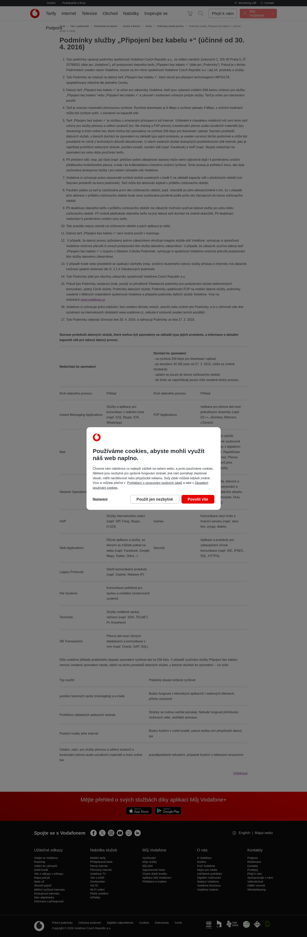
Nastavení (100, 499)
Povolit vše (198, 499)
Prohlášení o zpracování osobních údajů (154, 483)
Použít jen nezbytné (154, 499)
